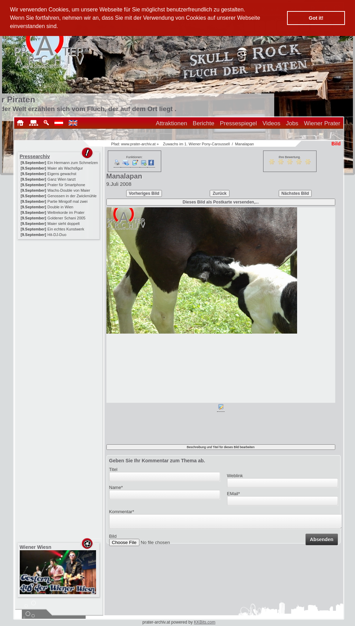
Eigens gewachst (61, 174)
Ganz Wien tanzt (61, 179)
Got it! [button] (316, 18)
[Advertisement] (59, 284)
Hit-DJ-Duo (56, 235)
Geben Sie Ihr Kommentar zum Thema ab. (157, 460)
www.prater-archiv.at (138, 144)
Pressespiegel (238, 123)
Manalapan (244, 144)
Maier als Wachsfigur (65, 168)
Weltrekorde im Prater (66, 212)
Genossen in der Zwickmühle (72, 196)
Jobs (292, 123)
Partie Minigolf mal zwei (67, 201)
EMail (233, 493)
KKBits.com (204, 622)
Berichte (203, 123)
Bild (113, 538)
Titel (113, 469)
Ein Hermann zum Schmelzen (72, 163)
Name (116, 487)
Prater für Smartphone (66, 185)
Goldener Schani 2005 (66, 218)
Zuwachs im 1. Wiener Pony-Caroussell (196, 144)
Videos (271, 123)
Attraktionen (171, 123)
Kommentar (121, 511)
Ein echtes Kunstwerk (65, 229)
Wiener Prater (322, 123)
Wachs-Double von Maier (68, 190)
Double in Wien (60, 207)
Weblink (235, 475)
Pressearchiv (35, 156)
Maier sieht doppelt (63, 223)
